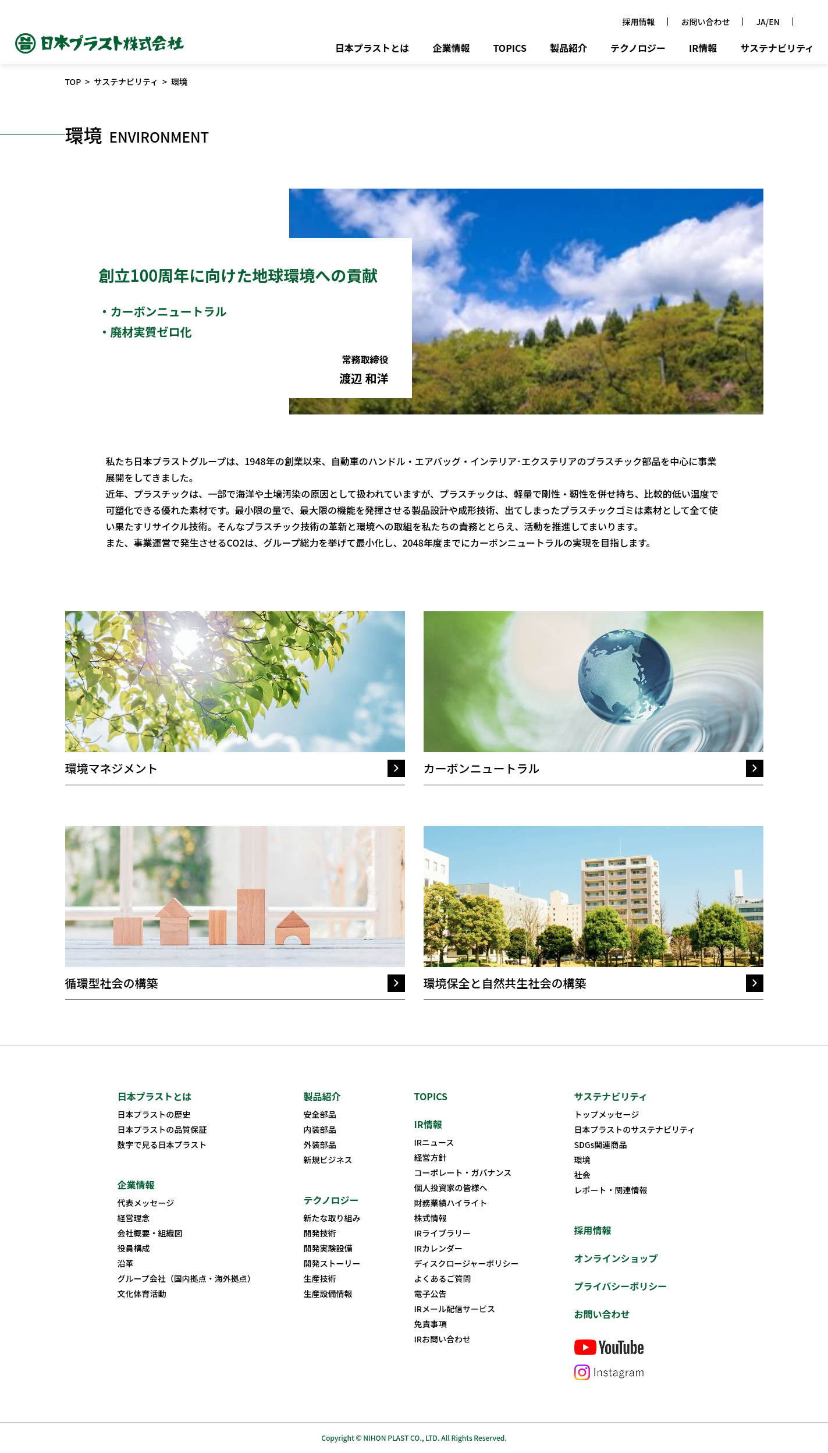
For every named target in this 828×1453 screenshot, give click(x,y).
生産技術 (320, 1278)
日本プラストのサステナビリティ (635, 1129)
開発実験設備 (328, 1248)
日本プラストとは (372, 49)
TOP (73, 81)
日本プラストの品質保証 (162, 1129)
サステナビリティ (777, 49)
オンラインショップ (616, 1258)
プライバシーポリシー (620, 1286)
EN (774, 21)
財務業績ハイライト (451, 1203)
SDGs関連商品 (600, 1144)
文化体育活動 (142, 1293)
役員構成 (134, 1248)
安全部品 (320, 1114)
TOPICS (510, 49)
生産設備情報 (328, 1293)
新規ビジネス (328, 1159)
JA (760, 21)
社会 (582, 1175)
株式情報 (430, 1218)
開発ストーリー (332, 1263)
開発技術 (320, 1233)
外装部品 (320, 1144)
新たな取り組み (332, 1218)
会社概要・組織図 (150, 1233)
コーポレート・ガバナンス (463, 1172)
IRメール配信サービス (455, 1308)
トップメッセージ (606, 1114)
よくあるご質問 (442, 1278)
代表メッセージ (146, 1203)
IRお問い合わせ (442, 1339)
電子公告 (430, 1293)
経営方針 (430, 1157)
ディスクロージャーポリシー (466, 1263)
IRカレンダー (438, 1248)
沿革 (126, 1263)
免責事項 (430, 1324)
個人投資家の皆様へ (451, 1187)
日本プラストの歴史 (154, 1114)
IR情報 (703, 49)
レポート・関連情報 (611, 1190)
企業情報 (451, 49)
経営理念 (134, 1218)
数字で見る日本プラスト (162, 1144)
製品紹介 (568, 49)
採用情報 (638, 21)
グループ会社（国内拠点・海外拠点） (186, 1278)
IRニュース (434, 1142)
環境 (582, 1159)
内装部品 (320, 1129)
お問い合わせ (705, 21)
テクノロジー (638, 49)
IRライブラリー (442, 1233)
